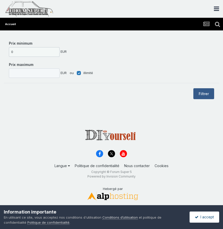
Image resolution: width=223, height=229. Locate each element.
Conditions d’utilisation (120, 217)
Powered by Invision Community (111, 176)
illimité (88, 73)
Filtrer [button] (204, 94)
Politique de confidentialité (97, 166)
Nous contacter (137, 166)
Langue (62, 166)
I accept (204, 217)
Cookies (162, 166)
